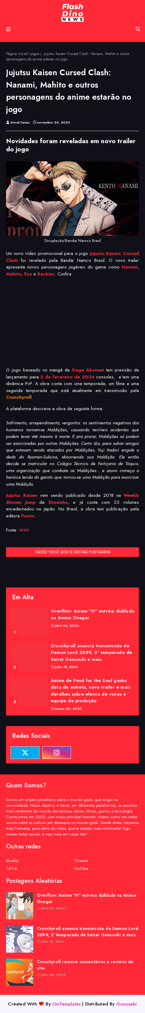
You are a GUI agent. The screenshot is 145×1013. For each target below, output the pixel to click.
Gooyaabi (126, 1004)
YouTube (81, 868)
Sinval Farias (20, 122)
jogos (35, 53)
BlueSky (12, 860)
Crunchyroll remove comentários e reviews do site (85, 965)
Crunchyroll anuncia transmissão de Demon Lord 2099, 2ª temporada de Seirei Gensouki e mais (91, 652)
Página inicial (16, 53)
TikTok (11, 868)
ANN (24, 530)
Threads (81, 860)
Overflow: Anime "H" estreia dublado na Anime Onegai (92, 614)
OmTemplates (66, 1004)
